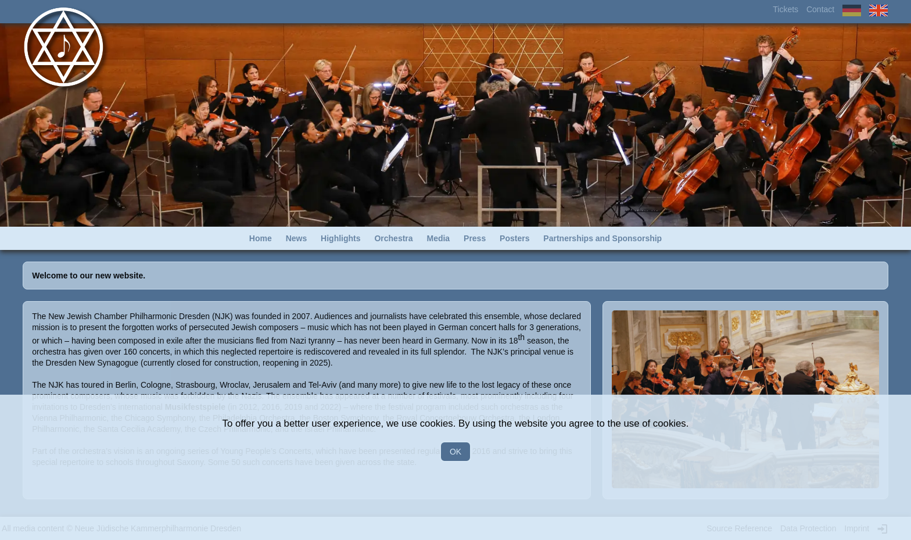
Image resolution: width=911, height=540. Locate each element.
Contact (820, 9)
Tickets (785, 9)
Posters (514, 238)
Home (260, 238)
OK (455, 451)
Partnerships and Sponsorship (602, 238)
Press (475, 238)
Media (438, 238)
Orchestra (393, 238)
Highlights (340, 238)
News (296, 238)
